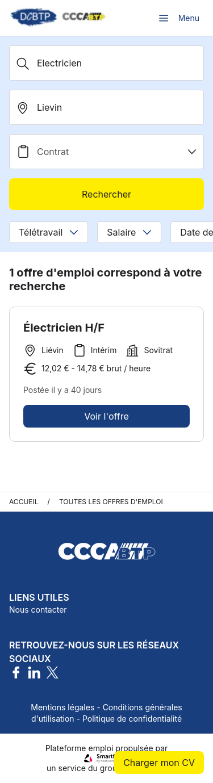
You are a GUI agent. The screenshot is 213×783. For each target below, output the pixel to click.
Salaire (129, 232)
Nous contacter (38, 609)
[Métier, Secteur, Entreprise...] (106, 63)
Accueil (24, 501)
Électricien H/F (64, 327)
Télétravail (48, 232)
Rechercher (106, 194)
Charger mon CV (159, 762)
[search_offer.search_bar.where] (106, 107)
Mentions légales (62, 707)
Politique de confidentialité (132, 718)
